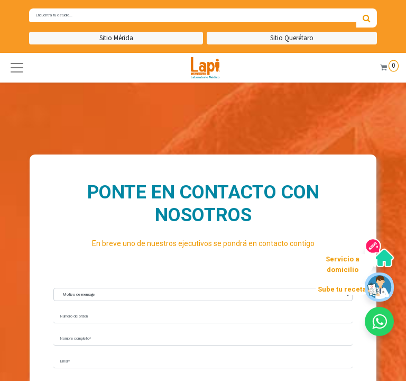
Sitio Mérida (116, 37)
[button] (16, 67)
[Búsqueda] (366, 18)
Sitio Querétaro (291, 37)
